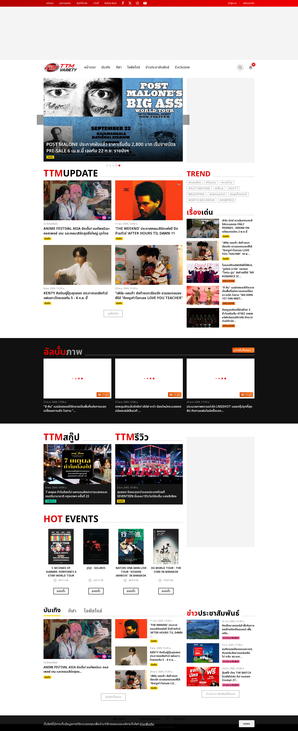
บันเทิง (105, 67)
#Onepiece (227, 200)
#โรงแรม (211, 183)
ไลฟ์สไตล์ (133, 67)
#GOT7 (233, 188)
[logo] (61, 67)
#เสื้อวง (219, 188)
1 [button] (107, 165)
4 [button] (116, 165)
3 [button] (113, 165)
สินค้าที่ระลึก (82, 3)
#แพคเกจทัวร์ (217, 194)
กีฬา (119, 67)
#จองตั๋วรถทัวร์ (238, 194)
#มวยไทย (226, 183)
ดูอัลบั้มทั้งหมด (242, 350)
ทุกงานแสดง (65, 3)
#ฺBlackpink (196, 194)
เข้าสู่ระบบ (232, 3)
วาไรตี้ (96, 3)
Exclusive (182, 67)
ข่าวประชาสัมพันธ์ (157, 67)
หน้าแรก (50, 3)
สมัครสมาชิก (248, 3)
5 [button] (119, 165)
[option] (113, 120)
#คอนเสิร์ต (194, 183)
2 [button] (110, 165)
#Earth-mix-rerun (201, 200)
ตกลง (246, 724)
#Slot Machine (199, 188)
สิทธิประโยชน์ (111, 3)
